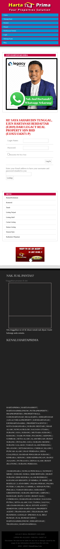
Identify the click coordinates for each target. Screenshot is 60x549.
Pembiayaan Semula (9, 31)
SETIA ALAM (23, 438)
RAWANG (10, 435)
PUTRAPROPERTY (38, 410)
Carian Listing (11, 222)
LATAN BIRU (23, 483)
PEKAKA (10, 490)
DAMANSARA (14, 471)
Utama (5, 15)
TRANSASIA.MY (22, 511)
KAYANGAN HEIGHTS (16, 480)
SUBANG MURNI (41, 442)
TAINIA (36, 502)
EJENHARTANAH (41, 420)
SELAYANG (11, 448)
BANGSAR (11, 496)
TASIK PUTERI (24, 435)
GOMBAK (11, 438)
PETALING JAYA (24, 442)
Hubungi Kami (8, 39)
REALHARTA (31, 417)
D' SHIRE (43, 480)
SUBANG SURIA (21, 474)
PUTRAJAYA (23, 460)
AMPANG (44, 493)
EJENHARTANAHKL (15, 423)
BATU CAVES (24, 496)
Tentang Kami (7, 19)
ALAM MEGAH (38, 438)
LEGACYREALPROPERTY (19, 420)
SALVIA (45, 502)
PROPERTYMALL (32, 413)
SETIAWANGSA (26, 448)
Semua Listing (11, 227)
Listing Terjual (11, 212)
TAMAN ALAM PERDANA (38, 445)
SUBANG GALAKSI (15, 445)
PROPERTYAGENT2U (37, 423)
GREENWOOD (13, 493)
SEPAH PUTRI (43, 486)
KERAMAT (40, 490)
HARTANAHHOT (29, 407)
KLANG (48, 448)
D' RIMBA (33, 480)
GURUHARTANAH (15, 417)
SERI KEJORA (22, 477)
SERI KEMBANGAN (36, 457)
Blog (5, 42)
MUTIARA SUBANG (41, 432)
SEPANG (21, 457)
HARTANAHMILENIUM (17, 410)
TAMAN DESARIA (24, 490)
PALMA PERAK (38, 483)
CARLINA (19, 486)
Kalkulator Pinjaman (13, 237)
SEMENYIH (11, 508)
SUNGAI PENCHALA (31, 471)
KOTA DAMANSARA (16, 426)
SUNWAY (47, 471)
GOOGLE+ (23, 515)
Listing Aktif (10, 217)
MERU (9, 474)
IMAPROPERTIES (14, 413)
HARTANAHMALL (28, 524)
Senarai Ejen (10, 232)
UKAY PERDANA (31, 451)
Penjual (5, 27)
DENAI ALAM (36, 460)
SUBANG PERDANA (27, 464)
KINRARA (11, 457)
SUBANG (26, 432)
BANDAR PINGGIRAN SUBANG (34, 454)
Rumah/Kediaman (12, 198)
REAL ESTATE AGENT (36, 505)
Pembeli (5, 23)
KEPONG (48, 435)
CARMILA (30, 486)
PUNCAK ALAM (13, 451)
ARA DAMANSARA (15, 505)
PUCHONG (37, 435)
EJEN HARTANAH (27, 508)
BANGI (50, 457)
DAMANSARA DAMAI (30, 499)
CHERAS (39, 448)
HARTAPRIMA (13, 407)
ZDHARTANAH (46, 417)
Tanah (8, 207)
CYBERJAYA (12, 499)
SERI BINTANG (38, 474)
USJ (30, 502)
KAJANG (11, 460)
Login (5, 35)
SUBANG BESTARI (36, 426)
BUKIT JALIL (38, 496)
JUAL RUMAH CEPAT (26, 518)
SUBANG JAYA (13, 432)
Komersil (9, 202)
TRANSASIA (12, 524)
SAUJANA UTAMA (39, 429)
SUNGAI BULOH (21, 429)
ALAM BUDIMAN (38, 477)
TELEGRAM (37, 511)
